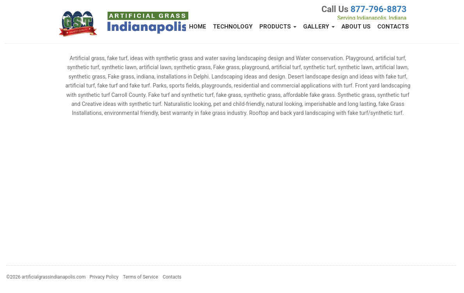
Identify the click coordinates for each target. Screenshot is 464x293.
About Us (356, 26)
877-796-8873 (378, 9)
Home (197, 26)
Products (277, 26)
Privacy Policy (103, 277)
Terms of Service (140, 277)
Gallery (319, 26)
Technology (233, 26)
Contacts (393, 26)
